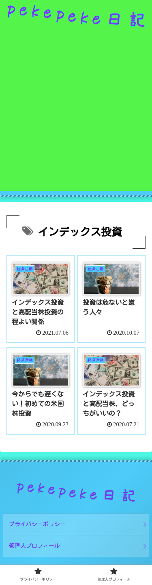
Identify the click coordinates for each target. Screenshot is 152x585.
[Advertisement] (76, 115)
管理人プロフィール (34, 546)
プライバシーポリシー (37, 524)
